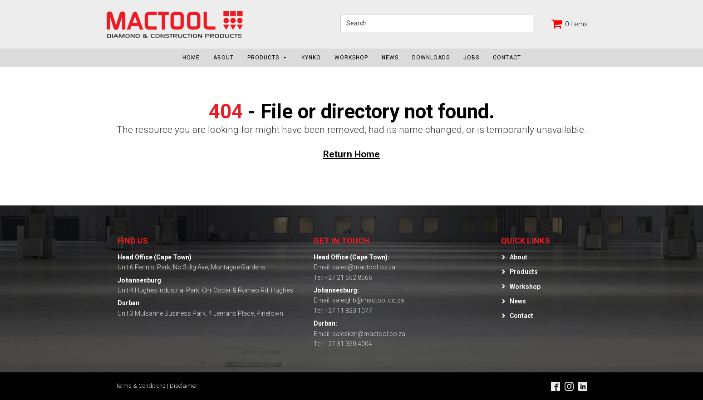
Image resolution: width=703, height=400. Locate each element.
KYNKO (311, 57)
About (223, 57)
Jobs (471, 57)
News (390, 57)
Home (191, 57)
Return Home (351, 154)
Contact (507, 57)
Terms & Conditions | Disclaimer (156, 385)
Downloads (431, 57)
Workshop (351, 57)
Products (267, 58)
